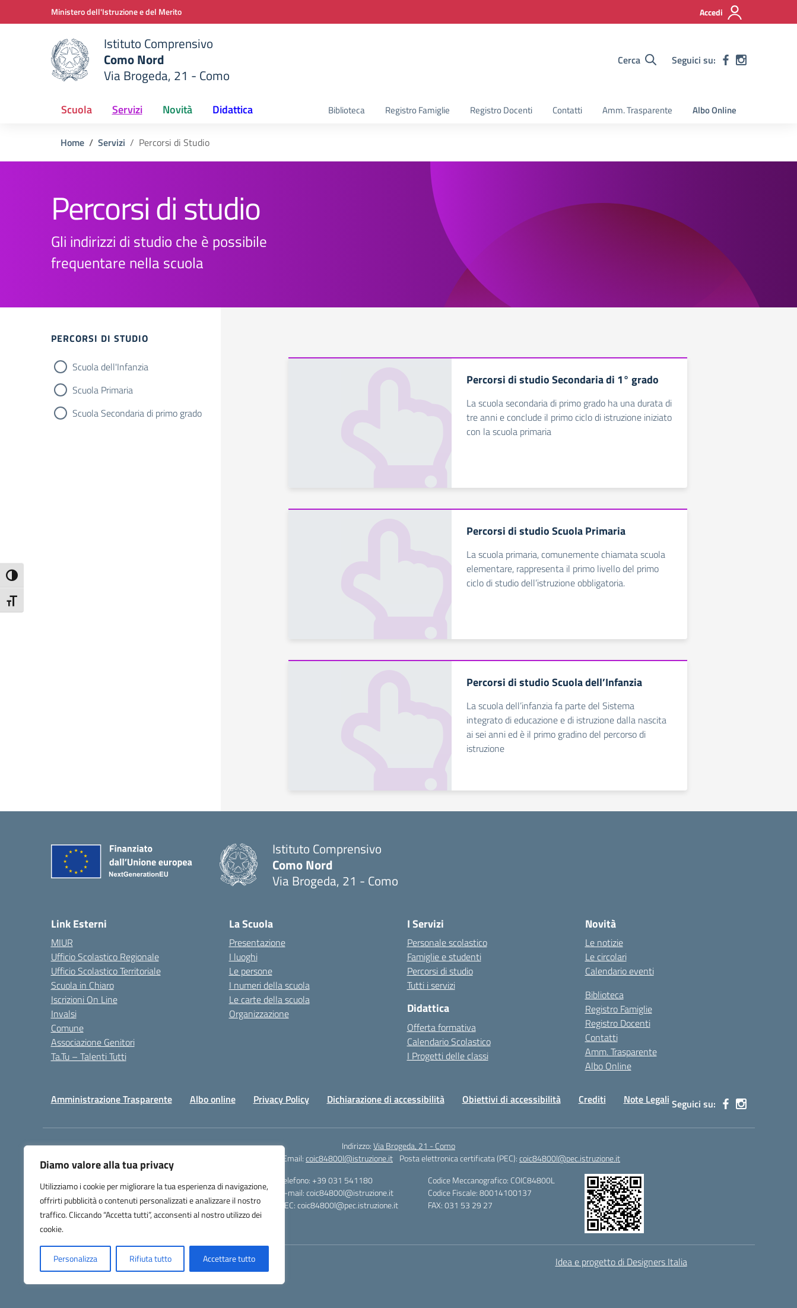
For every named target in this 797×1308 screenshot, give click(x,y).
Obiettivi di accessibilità (511, 1099)
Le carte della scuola (269, 999)
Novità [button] (177, 109)
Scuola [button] (76, 109)
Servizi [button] (127, 109)
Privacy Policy (281, 1099)
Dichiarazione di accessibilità (385, 1099)
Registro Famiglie (417, 110)
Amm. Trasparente (637, 110)
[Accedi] (721, 12)
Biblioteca (346, 110)
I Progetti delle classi (447, 1056)
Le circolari (606, 957)
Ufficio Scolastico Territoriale (106, 971)
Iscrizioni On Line (84, 999)
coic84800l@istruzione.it (349, 1158)
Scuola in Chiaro (82, 985)
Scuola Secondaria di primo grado (137, 413)
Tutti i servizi (431, 985)
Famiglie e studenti (444, 957)
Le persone (250, 971)
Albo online (213, 1099)
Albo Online (714, 110)
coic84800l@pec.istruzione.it (569, 1158)
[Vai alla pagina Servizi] (111, 142)
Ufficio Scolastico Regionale (105, 957)
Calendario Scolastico (449, 1041)
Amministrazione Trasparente (111, 1099)
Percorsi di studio (440, 971)
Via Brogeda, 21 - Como (414, 1145)
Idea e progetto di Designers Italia (621, 1262)
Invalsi (64, 1014)
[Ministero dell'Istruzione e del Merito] (116, 11)
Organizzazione (259, 1014)
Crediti (592, 1099)
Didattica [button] (232, 109)
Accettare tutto (229, 1258)
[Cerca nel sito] (637, 60)
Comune (67, 1028)
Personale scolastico (447, 942)
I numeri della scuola (269, 985)
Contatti (567, 110)
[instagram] (741, 60)
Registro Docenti (501, 110)
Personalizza (75, 1258)
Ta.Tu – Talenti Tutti (88, 1056)
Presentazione (257, 942)
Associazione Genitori (93, 1042)
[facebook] (725, 60)
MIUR (62, 942)
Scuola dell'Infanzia (110, 367)
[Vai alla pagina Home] (72, 142)
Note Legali (646, 1099)
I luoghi (243, 957)
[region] (154, 1214)
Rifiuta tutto (150, 1258)
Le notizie (604, 942)
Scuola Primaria (102, 390)
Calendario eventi (619, 971)
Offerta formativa (441, 1027)
